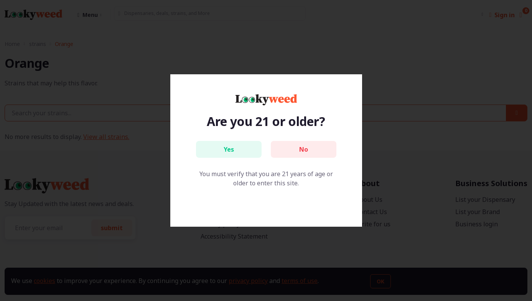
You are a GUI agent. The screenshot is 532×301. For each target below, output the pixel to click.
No (303, 149)
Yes (229, 149)
